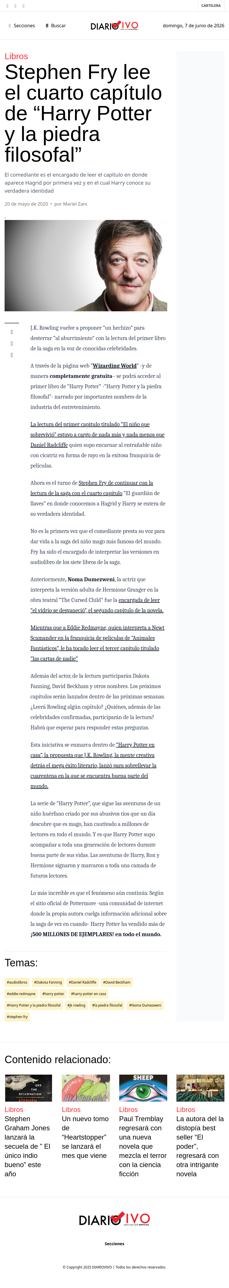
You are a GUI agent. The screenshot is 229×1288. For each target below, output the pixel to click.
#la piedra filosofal (107, 1005)
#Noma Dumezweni (145, 1005)
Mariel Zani (75, 204)
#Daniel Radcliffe (82, 982)
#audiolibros (17, 982)
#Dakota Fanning (48, 982)
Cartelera (211, 5)
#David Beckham (116, 982)
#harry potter (53, 993)
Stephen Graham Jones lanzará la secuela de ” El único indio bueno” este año (27, 1146)
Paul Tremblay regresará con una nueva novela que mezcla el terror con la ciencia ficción (143, 1146)
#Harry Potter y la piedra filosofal (33, 1005)
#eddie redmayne (21, 993)
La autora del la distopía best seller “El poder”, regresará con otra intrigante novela (200, 1146)
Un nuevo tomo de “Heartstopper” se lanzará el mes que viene (85, 1137)
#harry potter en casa (88, 993)
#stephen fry (17, 1016)
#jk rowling (76, 1005)
